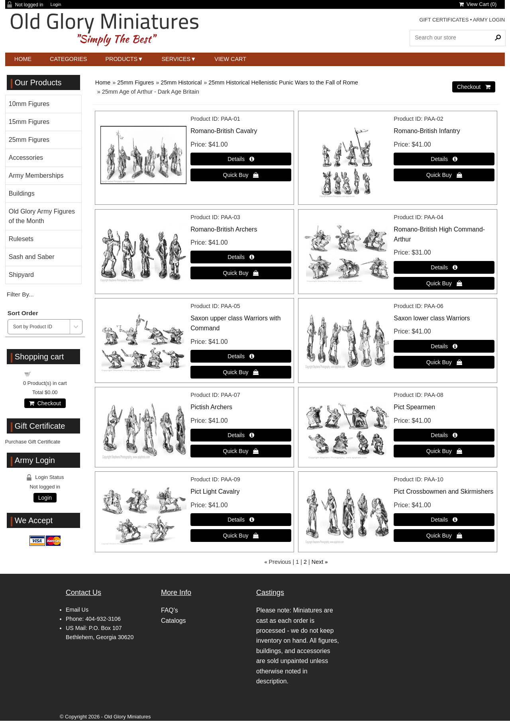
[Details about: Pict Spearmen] (444, 435)
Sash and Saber (32, 256)
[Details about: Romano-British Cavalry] (240, 159)
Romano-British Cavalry (223, 131)
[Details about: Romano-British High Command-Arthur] (444, 267)
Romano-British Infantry (427, 131)
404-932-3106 (103, 619)
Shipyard (21, 274)
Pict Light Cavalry (214, 491)
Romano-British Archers (223, 229)
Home (22, 59)
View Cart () (478, 4)
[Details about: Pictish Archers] (240, 435)
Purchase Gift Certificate (33, 442)
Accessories (26, 157)
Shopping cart (49, 374)
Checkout (45, 403)
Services (176, 59)
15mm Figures (29, 121)
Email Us (77, 609)
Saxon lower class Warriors (432, 318)
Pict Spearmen (414, 407)
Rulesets (21, 238)
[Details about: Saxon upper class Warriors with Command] (240, 356)
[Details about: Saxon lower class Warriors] (444, 346)
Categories (68, 59)
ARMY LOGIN (489, 20)
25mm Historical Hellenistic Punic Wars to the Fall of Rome (283, 82)
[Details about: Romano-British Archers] (240, 257)
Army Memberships (36, 175)
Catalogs (173, 620)
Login (56, 4)
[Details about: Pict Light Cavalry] (240, 519)
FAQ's (169, 610)
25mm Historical (181, 82)
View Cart (230, 59)
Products (121, 59)
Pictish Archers (211, 407)
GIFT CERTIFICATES (444, 20)
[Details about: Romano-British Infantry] (444, 159)
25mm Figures (135, 82)
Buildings (22, 193)
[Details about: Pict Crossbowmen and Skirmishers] (444, 519)
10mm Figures (29, 103)
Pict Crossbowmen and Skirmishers (443, 491)
